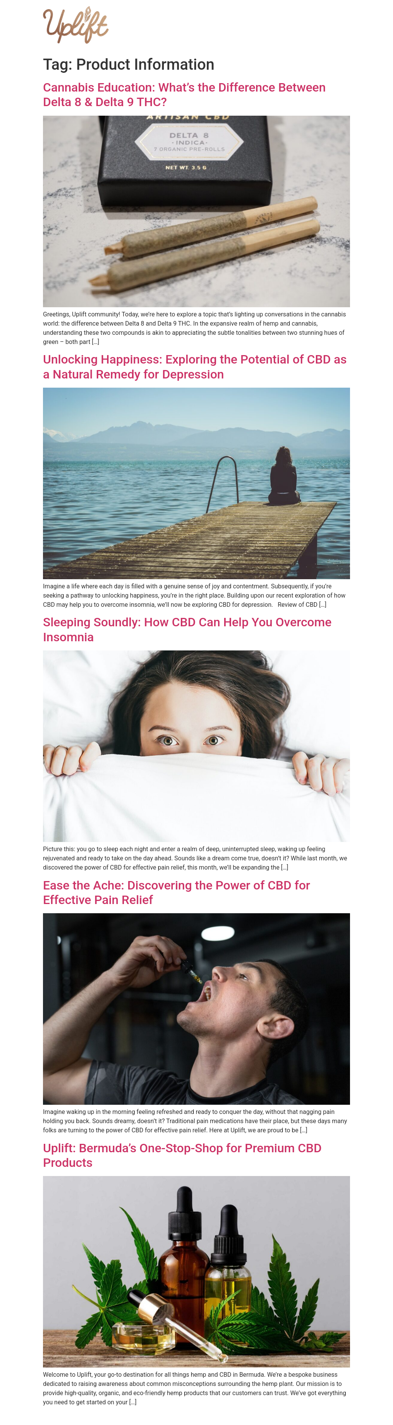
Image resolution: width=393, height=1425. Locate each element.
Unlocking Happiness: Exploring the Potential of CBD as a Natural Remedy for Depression (195, 366)
